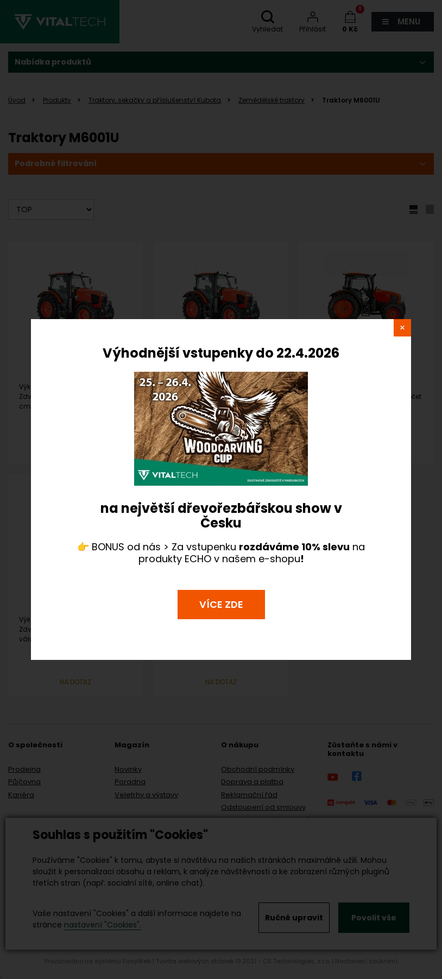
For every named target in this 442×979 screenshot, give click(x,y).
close (402, 327)
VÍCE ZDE (221, 604)
